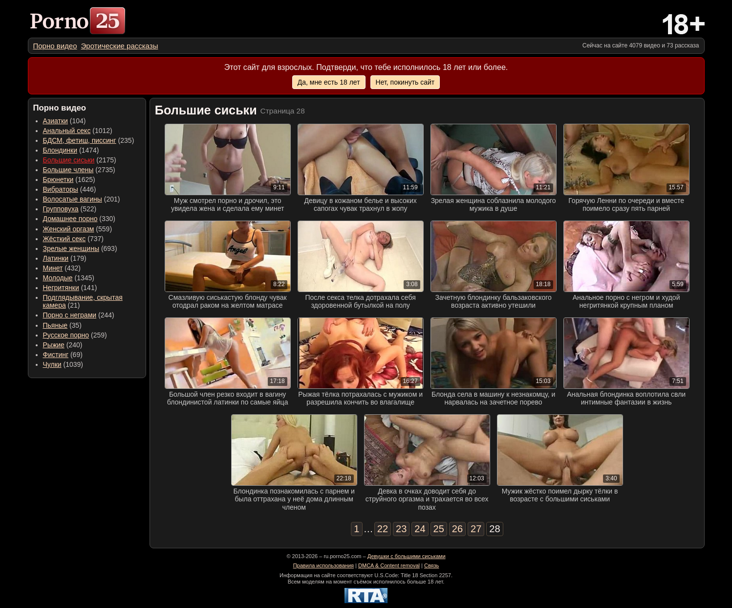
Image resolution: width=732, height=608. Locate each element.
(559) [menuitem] (77, 229)
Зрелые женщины (71, 248)
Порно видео (55, 46)
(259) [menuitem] (75, 335)
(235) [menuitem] (88, 140)
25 (438, 528)
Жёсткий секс (64, 239)
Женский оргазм (68, 229)
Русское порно (66, 335)
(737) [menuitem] (73, 239)
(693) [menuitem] (80, 248)
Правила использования (323, 565)
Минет (53, 268)
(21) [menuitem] (83, 301)
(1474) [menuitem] (71, 150)
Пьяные (55, 325)
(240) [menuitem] (63, 345)
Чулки (52, 364)
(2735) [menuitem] (79, 170)
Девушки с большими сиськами (406, 556)
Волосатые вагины (72, 199)
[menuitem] (55, 46)
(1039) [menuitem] (63, 364)
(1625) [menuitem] (69, 179)
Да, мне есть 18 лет (329, 82)
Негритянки (61, 288)
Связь (431, 565)
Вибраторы (60, 189)
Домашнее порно (70, 219)
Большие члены (68, 170)
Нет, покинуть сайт (405, 82)
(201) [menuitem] (81, 199)
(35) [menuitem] (62, 325)
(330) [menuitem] (79, 219)
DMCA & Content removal (389, 565)
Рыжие (54, 345)
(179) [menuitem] (64, 258)
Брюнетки (58, 179)
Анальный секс (67, 131)
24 (419, 528)
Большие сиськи (69, 160)
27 (476, 528)
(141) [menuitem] (70, 288)
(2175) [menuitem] (79, 160)
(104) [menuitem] (64, 121)
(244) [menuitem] (78, 315)
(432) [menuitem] (62, 268)
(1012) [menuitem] (77, 131)
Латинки (56, 258)
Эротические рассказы (119, 46)
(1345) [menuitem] (68, 278)
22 (382, 528)
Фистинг (56, 355)
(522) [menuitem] (70, 209)
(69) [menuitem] (63, 355)
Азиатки (55, 121)
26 (457, 528)
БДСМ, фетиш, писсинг (79, 140)
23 (401, 528)
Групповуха (61, 209)
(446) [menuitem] (69, 189)
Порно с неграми (70, 315)
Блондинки (60, 150)
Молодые (58, 278)
